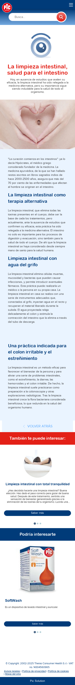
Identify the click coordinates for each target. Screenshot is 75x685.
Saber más (37, 513)
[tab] (35, 523)
